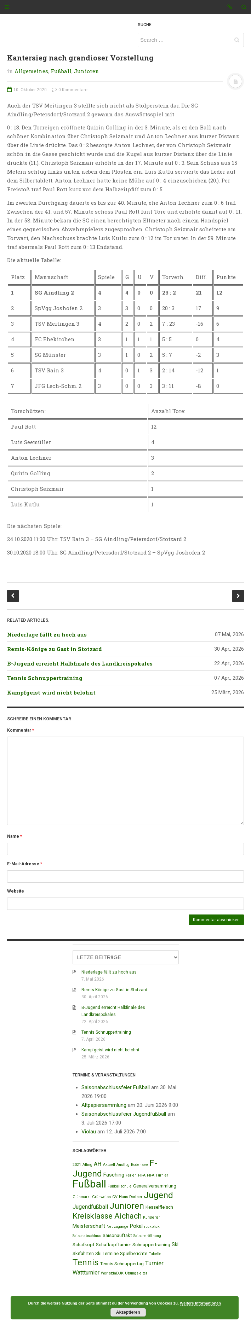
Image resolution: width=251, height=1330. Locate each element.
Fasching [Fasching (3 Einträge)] (113, 1175)
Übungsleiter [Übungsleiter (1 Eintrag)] (136, 1273)
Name (14, 836)
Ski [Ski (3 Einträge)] (175, 1244)
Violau (88, 1131)
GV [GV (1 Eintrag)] (115, 1197)
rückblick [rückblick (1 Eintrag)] (152, 1226)
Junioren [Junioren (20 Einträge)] (126, 1206)
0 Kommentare (69, 89)
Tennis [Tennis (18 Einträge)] (86, 1262)
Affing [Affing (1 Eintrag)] (87, 1164)
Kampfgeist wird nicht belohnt (51, 692)
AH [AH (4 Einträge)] (98, 1164)
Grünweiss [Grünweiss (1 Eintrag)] (101, 1197)
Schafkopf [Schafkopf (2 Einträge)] (84, 1244)
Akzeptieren (128, 1312)
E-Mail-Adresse (24, 863)
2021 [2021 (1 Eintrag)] (77, 1164)
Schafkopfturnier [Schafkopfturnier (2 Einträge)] (113, 1244)
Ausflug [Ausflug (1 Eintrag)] (123, 1164)
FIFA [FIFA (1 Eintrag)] (142, 1175)
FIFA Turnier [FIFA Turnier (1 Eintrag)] (157, 1175)
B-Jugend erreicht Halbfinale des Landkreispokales (80, 663)
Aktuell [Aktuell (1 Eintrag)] (109, 1164)
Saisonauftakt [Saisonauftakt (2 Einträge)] (117, 1235)
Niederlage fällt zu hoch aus (47, 634)
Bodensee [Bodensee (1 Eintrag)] (139, 1164)
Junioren (86, 71)
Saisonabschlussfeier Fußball (115, 1087)
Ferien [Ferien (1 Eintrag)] (131, 1175)
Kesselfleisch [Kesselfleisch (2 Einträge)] (159, 1207)
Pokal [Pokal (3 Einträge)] (136, 1226)
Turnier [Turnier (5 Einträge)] (154, 1263)
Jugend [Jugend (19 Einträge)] (158, 1195)
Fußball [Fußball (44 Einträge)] (89, 1184)
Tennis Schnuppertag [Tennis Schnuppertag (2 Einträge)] (122, 1263)
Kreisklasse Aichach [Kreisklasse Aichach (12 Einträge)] (107, 1216)
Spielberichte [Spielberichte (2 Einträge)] (133, 1253)
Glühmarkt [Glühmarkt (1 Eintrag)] (82, 1197)
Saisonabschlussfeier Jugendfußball (123, 1114)
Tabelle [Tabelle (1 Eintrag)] (155, 1253)
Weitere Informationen (200, 1303)
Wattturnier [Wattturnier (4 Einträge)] (86, 1272)
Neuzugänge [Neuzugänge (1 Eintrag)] (118, 1226)
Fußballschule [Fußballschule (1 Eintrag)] (120, 1186)
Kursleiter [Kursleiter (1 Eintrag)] (151, 1217)
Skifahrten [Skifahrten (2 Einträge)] (83, 1253)
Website (15, 891)
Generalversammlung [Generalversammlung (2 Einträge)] (154, 1186)
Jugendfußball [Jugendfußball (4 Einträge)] (90, 1206)
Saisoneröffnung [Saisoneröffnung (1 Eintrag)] (147, 1235)
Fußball (61, 71)
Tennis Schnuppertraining (44, 677)
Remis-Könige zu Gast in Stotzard (54, 648)
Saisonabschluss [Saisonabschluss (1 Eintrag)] (87, 1235)
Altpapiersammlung (103, 1105)
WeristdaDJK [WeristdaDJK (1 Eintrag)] (112, 1273)
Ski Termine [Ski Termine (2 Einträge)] (107, 1253)
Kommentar (20, 730)
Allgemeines (31, 71)
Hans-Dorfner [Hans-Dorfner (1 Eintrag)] (130, 1197)
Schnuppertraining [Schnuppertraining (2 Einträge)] (151, 1244)
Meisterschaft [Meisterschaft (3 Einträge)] (89, 1226)
